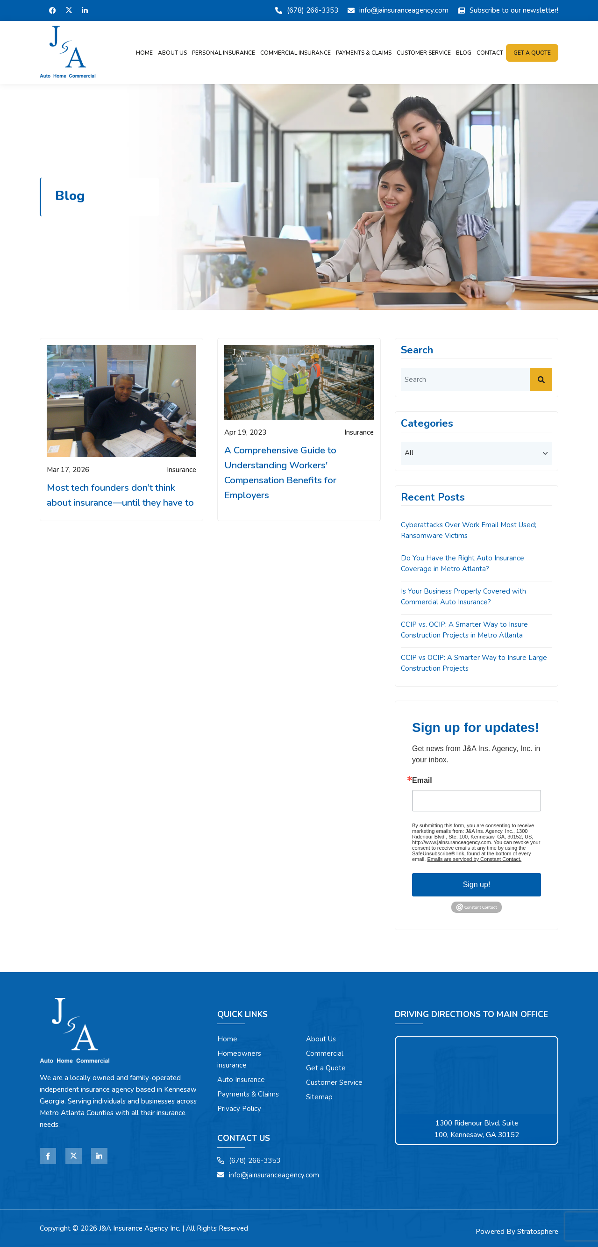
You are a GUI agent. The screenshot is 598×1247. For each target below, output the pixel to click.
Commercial (324, 1053)
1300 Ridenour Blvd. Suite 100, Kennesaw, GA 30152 (476, 1129)
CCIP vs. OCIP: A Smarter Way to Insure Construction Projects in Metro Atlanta (464, 630)
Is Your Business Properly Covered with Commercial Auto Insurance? (463, 597)
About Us (172, 53)
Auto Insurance (241, 1079)
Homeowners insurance (239, 1059)
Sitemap (319, 1097)
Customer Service (424, 53)
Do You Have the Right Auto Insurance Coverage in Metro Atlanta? (462, 563)
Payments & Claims (364, 53)
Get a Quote (326, 1068)
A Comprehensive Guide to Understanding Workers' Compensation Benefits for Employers (280, 473)
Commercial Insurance (295, 53)
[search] (476, 379)
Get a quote (532, 53)
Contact (490, 53)
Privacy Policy (239, 1108)
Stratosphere (537, 1231)
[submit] (541, 379)
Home (144, 53)
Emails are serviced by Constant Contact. (474, 859)
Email (422, 780)
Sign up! (477, 885)
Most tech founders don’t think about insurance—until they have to (120, 495)
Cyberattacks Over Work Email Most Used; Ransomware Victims (468, 530)
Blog (463, 53)
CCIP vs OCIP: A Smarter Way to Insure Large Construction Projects (474, 663)
